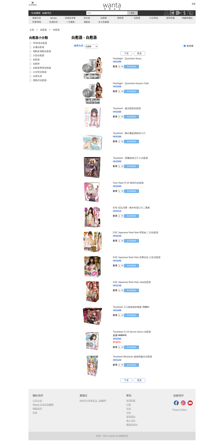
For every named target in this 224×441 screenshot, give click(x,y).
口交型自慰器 (40, 72)
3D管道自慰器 (40, 43)
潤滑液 (120, 18)
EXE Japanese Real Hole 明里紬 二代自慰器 (135, 232)
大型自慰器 (38, 55)
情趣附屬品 (187, 18)
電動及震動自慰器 (42, 51)
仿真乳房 (37, 76)
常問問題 (130, 400)
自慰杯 (36, 63)
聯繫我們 (37, 408)
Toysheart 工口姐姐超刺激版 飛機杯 (131, 307)
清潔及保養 (70, 18)
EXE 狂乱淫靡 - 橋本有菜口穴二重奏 (131, 207)
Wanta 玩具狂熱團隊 (43, 404)
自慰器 (137, 18)
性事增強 (36, 22)
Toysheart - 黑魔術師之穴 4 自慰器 (130, 158)
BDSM (53, 18)
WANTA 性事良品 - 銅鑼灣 (93, 400)
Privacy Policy (179, 409)
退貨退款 (130, 416)
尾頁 (139, 53)
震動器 (87, 22)
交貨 (128, 408)
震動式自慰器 (40, 80)
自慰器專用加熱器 (42, 68)
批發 (35, 412)
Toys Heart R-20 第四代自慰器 (128, 183)
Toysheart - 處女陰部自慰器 (127, 108)
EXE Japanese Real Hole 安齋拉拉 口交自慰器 (136, 257)
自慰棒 (103, 18)
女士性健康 (103, 22)
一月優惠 (70, 22)
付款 (128, 412)
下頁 (126, 53)
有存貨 (190, 46)
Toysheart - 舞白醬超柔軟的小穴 (129, 133)
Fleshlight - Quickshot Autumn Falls (131, 83)
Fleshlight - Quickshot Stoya (127, 58)
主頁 (32, 30)
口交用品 (154, 18)
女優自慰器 (38, 47)
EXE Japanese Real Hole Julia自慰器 (132, 282)
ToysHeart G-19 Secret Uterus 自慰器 (132, 332)
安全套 (87, 18)
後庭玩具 (36, 18)
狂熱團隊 (36, 13)
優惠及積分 (132, 424)
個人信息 (130, 420)
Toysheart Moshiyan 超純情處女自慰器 (132, 356)
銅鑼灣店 (46, 13)
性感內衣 (53, 22)
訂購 (128, 404)
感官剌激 (170, 18)
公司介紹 (37, 400)
